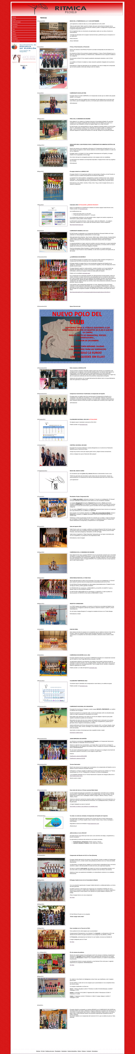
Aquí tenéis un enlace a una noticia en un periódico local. (84, 806)
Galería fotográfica (72, 1051)
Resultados (15, 24)
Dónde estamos (16, 41)
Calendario (14, 26)
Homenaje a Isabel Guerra (76, 732)
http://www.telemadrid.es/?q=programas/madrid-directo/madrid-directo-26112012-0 (90, 292)
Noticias (14, 17)
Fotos (13, 29)
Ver (80, 835)
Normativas (15, 38)
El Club (14, 19)
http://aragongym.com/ (93, 823)
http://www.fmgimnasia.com (76, 224)
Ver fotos (72, 941)
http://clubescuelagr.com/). (76, 775)
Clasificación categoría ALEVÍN (77, 758)
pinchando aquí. (84, 208)
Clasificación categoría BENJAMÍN (78, 756)
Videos (13, 31)
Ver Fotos (72, 897)
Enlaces (14, 34)
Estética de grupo (16, 22)
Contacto (14, 36)
